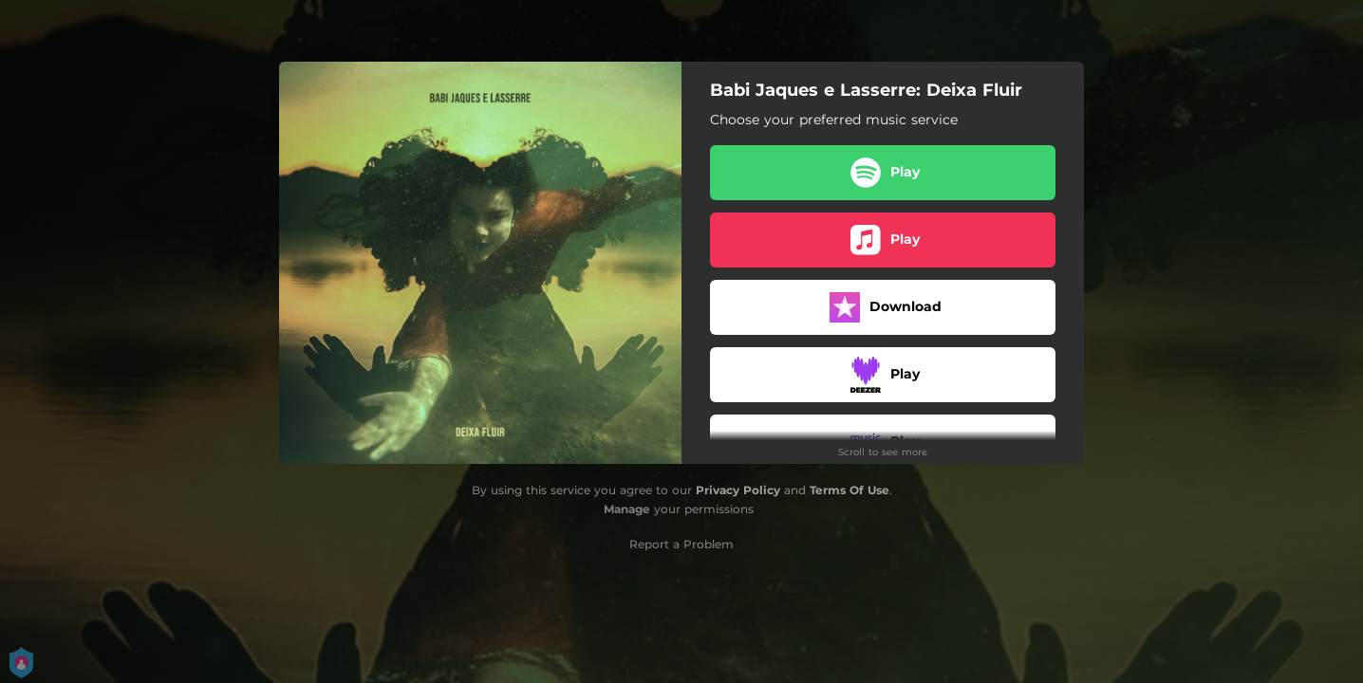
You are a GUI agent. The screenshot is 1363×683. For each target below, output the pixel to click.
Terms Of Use (849, 490)
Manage (627, 509)
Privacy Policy (738, 490)
